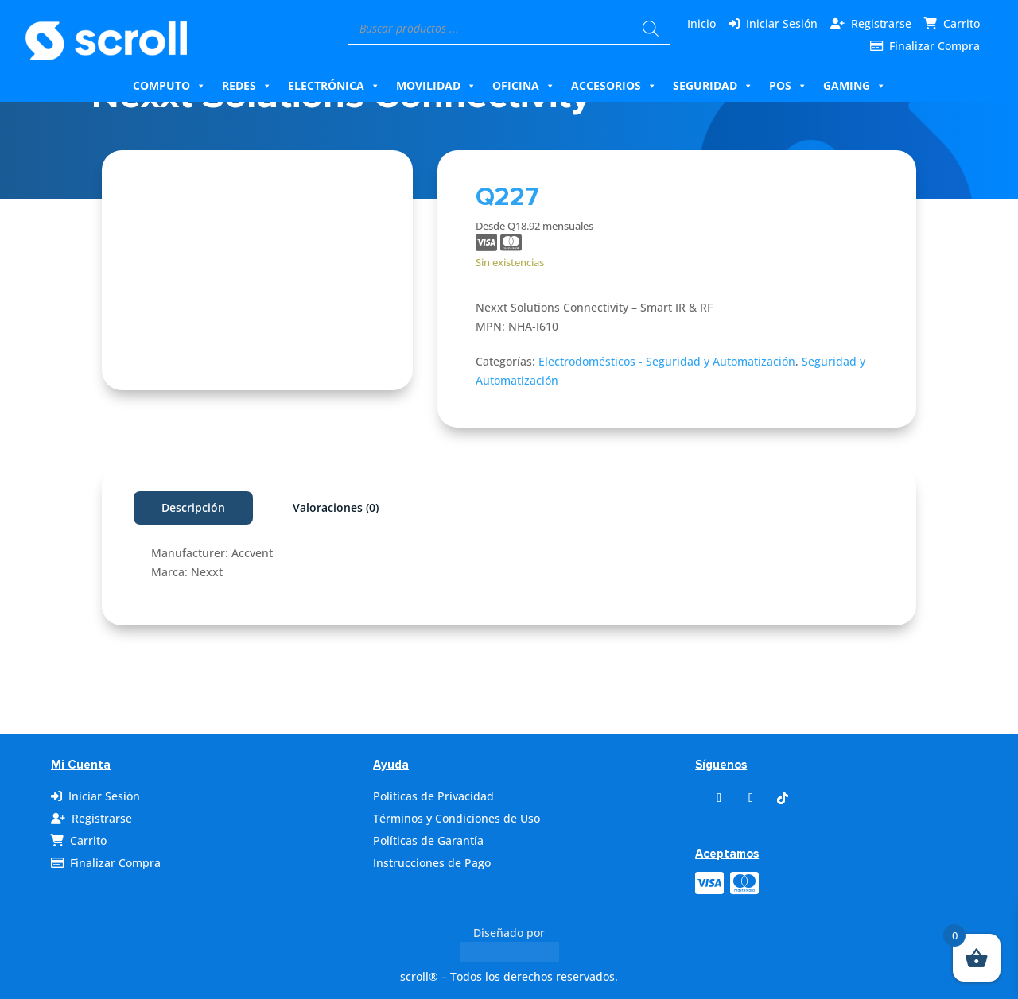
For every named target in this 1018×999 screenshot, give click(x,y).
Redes (247, 86)
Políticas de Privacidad (433, 795)
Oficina (523, 86)
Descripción (193, 507)
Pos (788, 86)
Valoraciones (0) (336, 507)
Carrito (961, 23)
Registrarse (881, 23)
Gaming (854, 86)
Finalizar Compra (934, 45)
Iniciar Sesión (782, 23)
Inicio (701, 23)
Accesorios (614, 86)
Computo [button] (169, 86)
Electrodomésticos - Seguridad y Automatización (666, 361)
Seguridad (713, 86)
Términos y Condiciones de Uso (456, 818)
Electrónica (334, 86)
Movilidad (436, 86)
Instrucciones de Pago (432, 862)
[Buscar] (650, 29)
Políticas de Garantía (428, 840)
